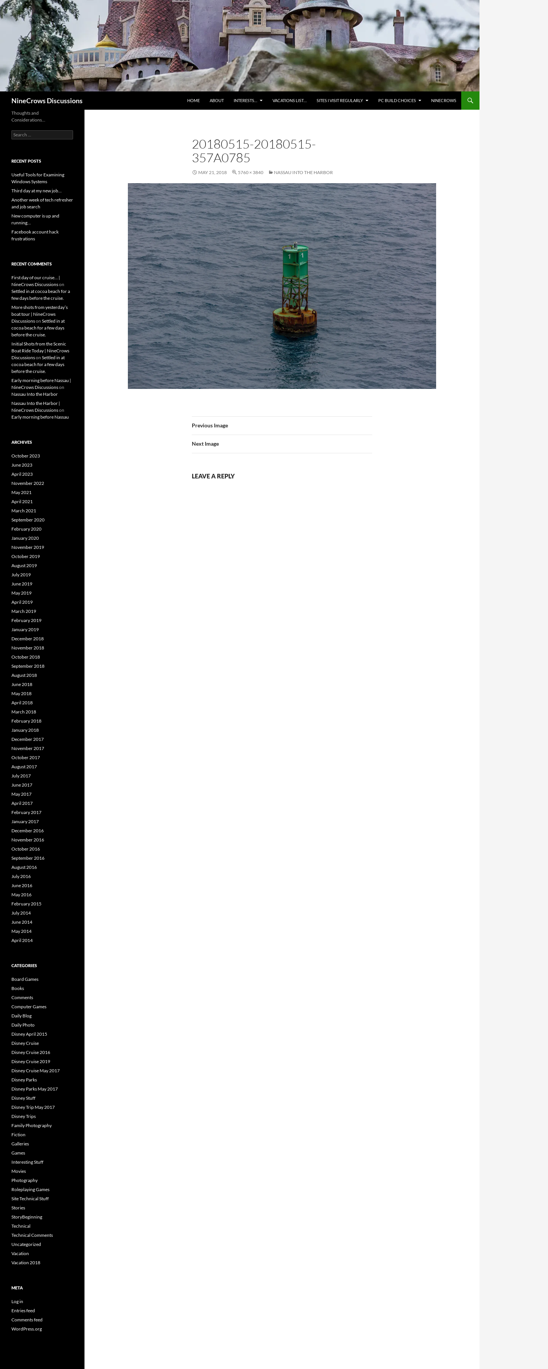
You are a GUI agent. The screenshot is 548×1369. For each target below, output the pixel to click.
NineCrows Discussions (47, 100)
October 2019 (25, 556)
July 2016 (21, 876)
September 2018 (28, 666)
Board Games (24, 979)
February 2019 (26, 620)
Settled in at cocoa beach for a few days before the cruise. (38, 327)
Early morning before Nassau (40, 417)
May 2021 (21, 492)
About (217, 100)
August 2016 (24, 867)
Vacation (20, 1253)
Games (18, 1153)
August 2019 (24, 565)
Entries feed (23, 1310)
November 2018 (27, 648)
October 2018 (25, 657)
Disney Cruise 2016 (30, 1052)
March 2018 (23, 712)
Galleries (20, 1144)
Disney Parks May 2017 (34, 1089)
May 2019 (21, 593)
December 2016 (27, 830)
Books (17, 988)
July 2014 (21, 913)
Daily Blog (21, 1016)
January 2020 (25, 538)
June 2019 (21, 584)
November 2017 (27, 748)
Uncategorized (26, 1244)
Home (193, 100)
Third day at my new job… (36, 191)
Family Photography (31, 1125)
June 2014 (21, 922)
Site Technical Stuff (30, 1198)
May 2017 (21, 794)
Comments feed (27, 1320)
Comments (22, 997)
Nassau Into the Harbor (303, 172)
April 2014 (22, 940)
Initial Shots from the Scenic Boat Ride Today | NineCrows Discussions (40, 350)
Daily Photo (23, 1025)
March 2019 (23, 611)
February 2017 (26, 812)
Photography (24, 1180)
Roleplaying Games (30, 1189)
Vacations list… (289, 100)
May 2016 (21, 894)
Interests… (245, 100)
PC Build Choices (397, 100)
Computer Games (28, 1006)
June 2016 (21, 885)
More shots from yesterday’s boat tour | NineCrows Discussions (39, 314)
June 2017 (21, 785)
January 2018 (25, 730)
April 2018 (22, 702)
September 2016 (28, 858)
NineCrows (443, 100)
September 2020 (28, 520)
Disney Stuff (23, 1098)
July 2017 (21, 776)
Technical (20, 1226)
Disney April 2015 (29, 1034)
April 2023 (22, 474)
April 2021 (22, 501)
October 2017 (25, 757)
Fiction (18, 1134)
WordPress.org (26, 1329)
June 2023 (21, 465)
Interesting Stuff (27, 1162)
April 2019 (22, 602)
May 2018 (21, 693)
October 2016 (25, 849)
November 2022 (27, 483)
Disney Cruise (25, 1043)
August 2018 (24, 675)
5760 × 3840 (250, 172)
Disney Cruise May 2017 (35, 1070)
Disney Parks (24, 1080)
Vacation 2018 (25, 1262)
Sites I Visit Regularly (340, 100)
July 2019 (21, 574)
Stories (18, 1208)
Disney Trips (23, 1116)
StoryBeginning (26, 1217)
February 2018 (26, 721)
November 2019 (27, 547)
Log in (17, 1301)
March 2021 (23, 510)
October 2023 (25, 456)
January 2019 (25, 629)
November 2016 (27, 840)
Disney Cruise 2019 (30, 1061)
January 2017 (25, 821)
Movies (18, 1171)
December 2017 (27, 739)
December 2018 (27, 638)
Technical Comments (32, 1235)
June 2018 (21, 684)
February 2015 (26, 904)
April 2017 (22, 803)
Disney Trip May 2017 (33, 1107)
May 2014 (21, 931)
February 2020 (26, 529)
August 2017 (24, 766)
